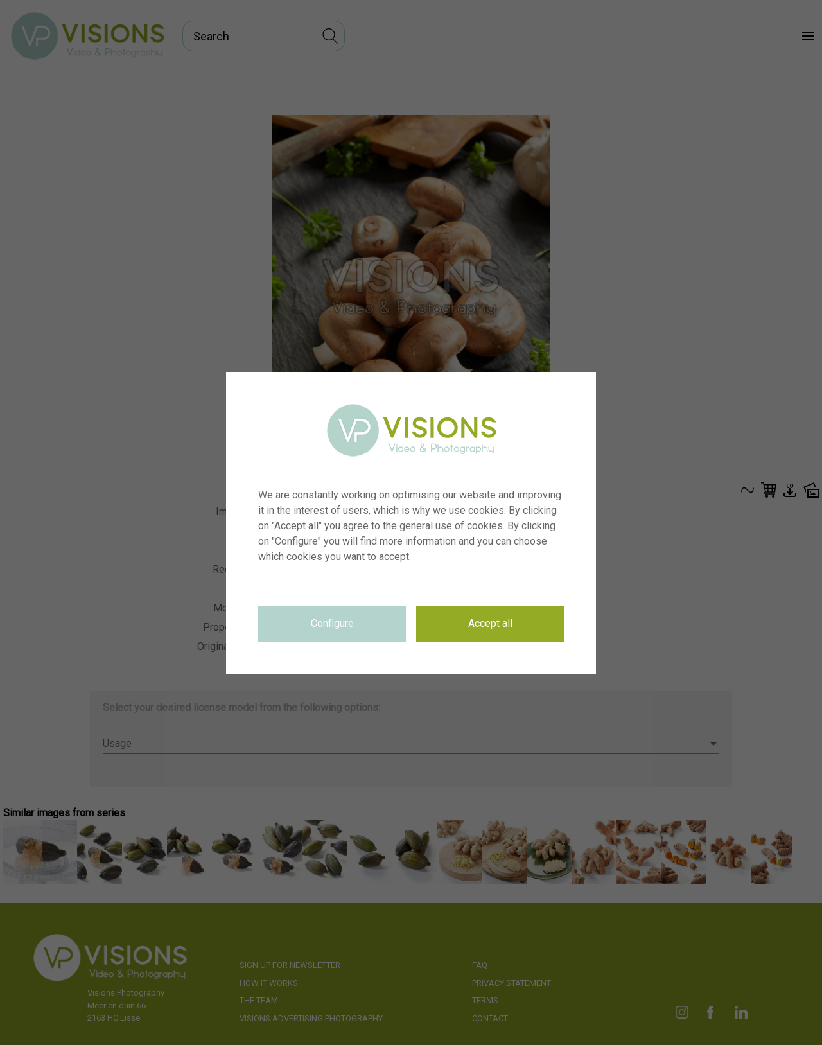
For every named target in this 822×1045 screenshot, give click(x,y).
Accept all (490, 623)
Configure (332, 623)
